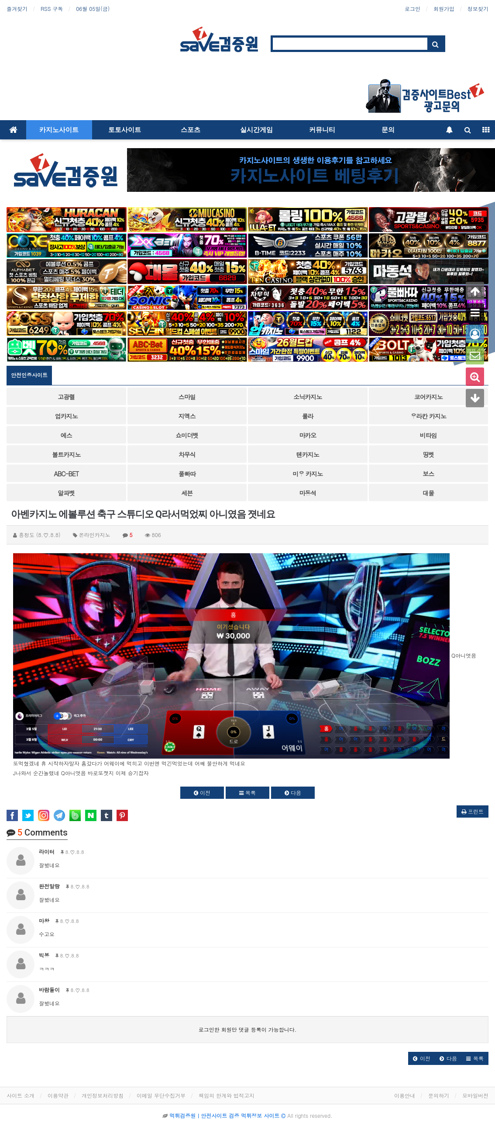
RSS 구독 (52, 8)
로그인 (412, 8)
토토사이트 (124, 130)
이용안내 (404, 1095)
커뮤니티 (322, 130)
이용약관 (58, 1095)
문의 (388, 130)
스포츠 (190, 130)
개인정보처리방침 (103, 1095)
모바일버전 (475, 1095)
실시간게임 (256, 130)
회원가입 (443, 8)
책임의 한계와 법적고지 (226, 1095)
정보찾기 (478, 8)
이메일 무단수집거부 (161, 1095)
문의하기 (438, 1095)
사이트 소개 (20, 1095)
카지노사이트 (59, 130)
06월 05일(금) (93, 8)
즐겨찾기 (17, 8)
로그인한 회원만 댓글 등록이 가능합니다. (248, 1029)
